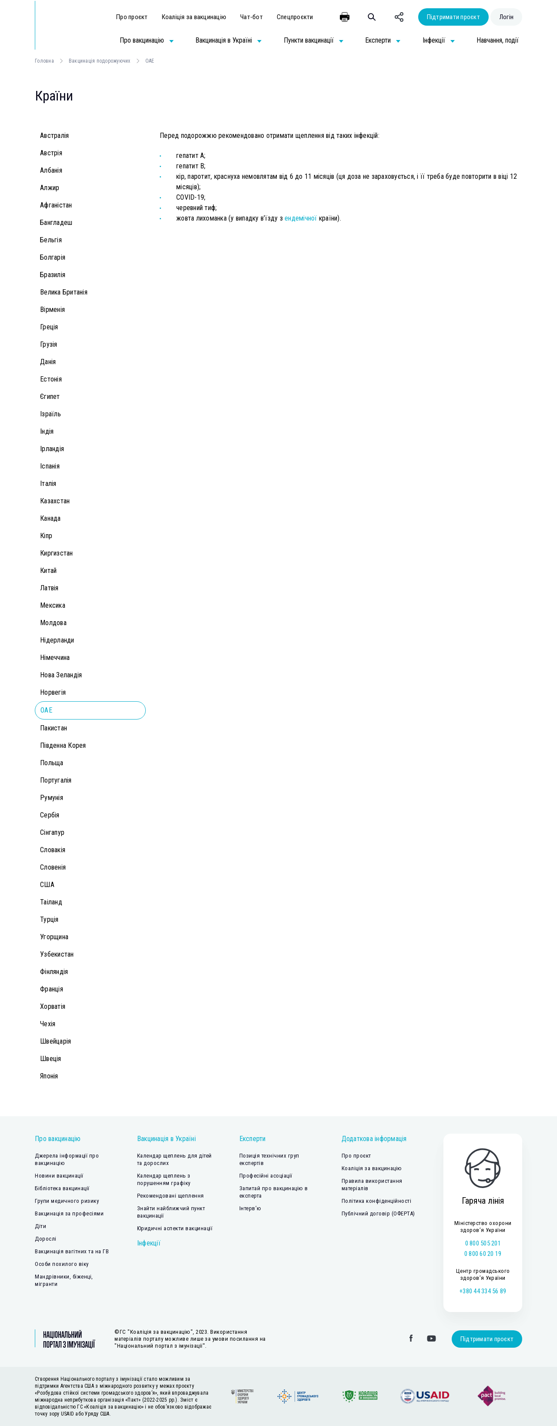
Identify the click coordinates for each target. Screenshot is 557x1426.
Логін (506, 17)
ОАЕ (46, 710)
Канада (50, 518)
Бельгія (51, 240)
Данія (48, 362)
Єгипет (50, 396)
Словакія (52, 850)
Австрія (51, 153)
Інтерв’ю (250, 1208)
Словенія (53, 867)
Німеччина (55, 657)
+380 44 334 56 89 (483, 1291)
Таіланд (51, 902)
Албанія (51, 170)
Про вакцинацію (58, 1139)
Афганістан (56, 205)
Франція (51, 989)
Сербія (50, 815)
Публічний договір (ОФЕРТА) (378, 1213)
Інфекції (149, 1243)
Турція (49, 919)
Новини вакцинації (59, 1175)
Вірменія (52, 309)
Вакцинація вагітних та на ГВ (72, 1251)
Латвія (49, 588)
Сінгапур (52, 832)
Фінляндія (54, 971)
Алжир (49, 188)
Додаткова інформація (374, 1139)
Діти (40, 1226)
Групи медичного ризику (67, 1201)
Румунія (51, 797)
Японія (49, 1076)
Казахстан (55, 501)
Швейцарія (55, 1041)
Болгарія (52, 257)
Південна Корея (63, 745)
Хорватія (52, 1006)
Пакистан (53, 728)
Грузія (48, 344)
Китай (48, 570)
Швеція (50, 1058)
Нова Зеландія (61, 675)
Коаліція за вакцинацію (194, 17)
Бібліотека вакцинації (62, 1188)
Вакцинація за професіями (69, 1213)
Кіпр (46, 536)
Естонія (51, 379)
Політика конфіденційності (377, 1201)
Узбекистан (57, 954)
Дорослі (46, 1238)
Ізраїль (50, 414)
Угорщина (54, 937)
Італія (48, 483)
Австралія (54, 135)
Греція (49, 327)
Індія (47, 431)
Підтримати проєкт (453, 17)
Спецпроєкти (295, 17)
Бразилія (52, 275)
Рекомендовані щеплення (170, 1195)
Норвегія (53, 692)
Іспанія (50, 466)
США (47, 884)
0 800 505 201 (483, 1243)
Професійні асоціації (265, 1175)
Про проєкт (132, 17)
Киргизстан (56, 553)
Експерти (252, 1139)
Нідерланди (57, 640)
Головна (44, 61)
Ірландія (52, 449)
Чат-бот (251, 17)
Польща (52, 763)
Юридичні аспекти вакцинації (175, 1228)
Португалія (56, 780)
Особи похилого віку (62, 1264)
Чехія (47, 1024)
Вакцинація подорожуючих (100, 61)
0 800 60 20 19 (483, 1254)
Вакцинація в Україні (166, 1139)
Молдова (53, 623)
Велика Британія (63, 292)
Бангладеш (56, 222)
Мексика (52, 605)
